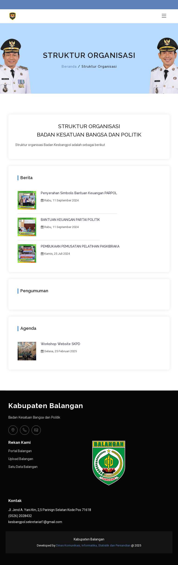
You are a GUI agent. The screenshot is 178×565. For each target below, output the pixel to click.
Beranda (69, 66)
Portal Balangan (20, 451)
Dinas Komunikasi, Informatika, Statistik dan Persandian (93, 545)
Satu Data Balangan (23, 466)
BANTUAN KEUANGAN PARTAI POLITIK (70, 220)
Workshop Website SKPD (60, 344)
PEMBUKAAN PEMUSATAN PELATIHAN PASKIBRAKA (80, 246)
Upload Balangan (20, 458)
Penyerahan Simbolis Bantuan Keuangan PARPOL (79, 193)
